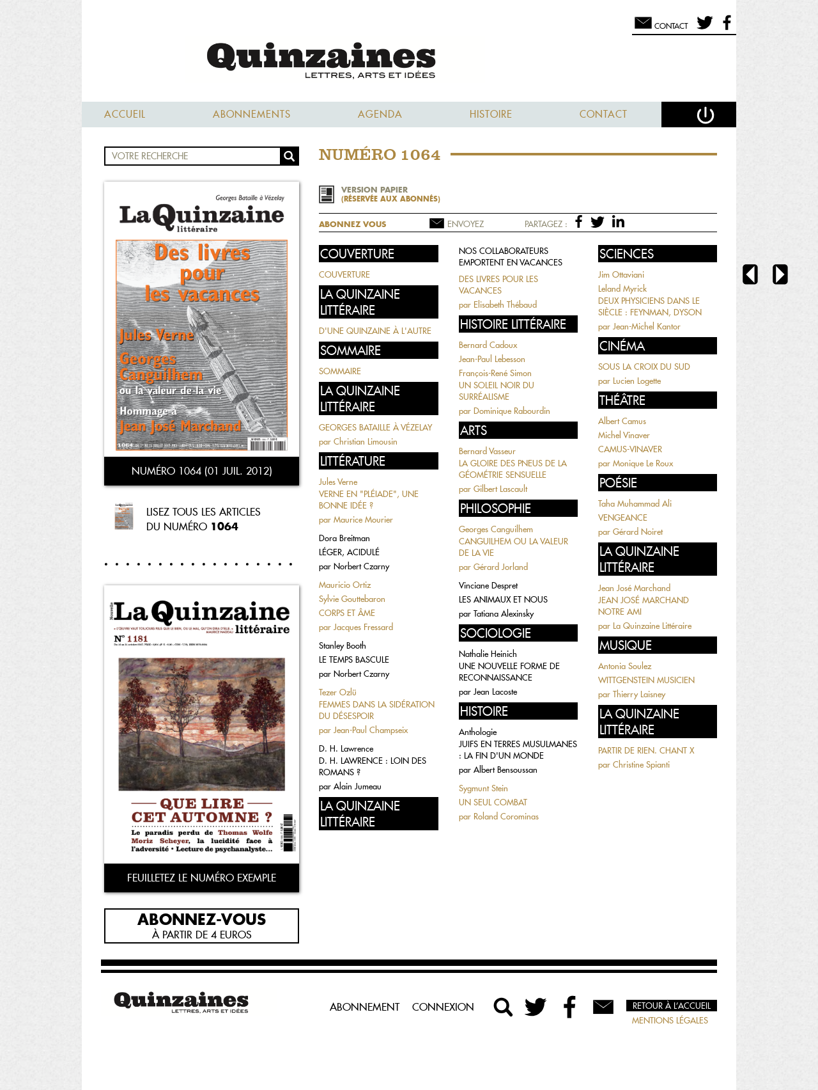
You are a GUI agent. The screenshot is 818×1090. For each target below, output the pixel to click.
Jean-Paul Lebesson (492, 359)
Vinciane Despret (488, 585)
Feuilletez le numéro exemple (201, 877)
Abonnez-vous (201, 919)
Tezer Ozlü (338, 692)
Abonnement (364, 1006)
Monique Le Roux (643, 463)
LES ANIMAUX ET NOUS (503, 599)
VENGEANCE (622, 517)
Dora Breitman (344, 538)
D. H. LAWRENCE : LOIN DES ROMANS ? (372, 766)
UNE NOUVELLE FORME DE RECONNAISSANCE (509, 672)
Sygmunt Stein (483, 788)
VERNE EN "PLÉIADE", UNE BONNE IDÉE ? (369, 499)
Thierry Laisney (639, 694)
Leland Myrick (622, 288)
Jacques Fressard (363, 627)
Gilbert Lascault (500, 489)
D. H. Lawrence (346, 748)
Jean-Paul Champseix (371, 730)
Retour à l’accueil (672, 1005)
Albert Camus (622, 421)
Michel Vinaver (624, 435)
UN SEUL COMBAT (493, 802)
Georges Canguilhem (496, 529)
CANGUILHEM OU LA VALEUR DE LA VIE (513, 547)
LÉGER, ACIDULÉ (349, 552)
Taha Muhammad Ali (635, 503)
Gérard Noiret (638, 531)
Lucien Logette (637, 380)
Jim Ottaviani (621, 274)
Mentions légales (670, 1020)
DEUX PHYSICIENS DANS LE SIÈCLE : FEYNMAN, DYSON (650, 306)
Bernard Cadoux (488, 345)
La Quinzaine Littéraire (652, 625)
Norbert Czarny (361, 566)
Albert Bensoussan (505, 769)
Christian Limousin (365, 441)
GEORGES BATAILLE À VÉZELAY (375, 427)
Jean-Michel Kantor (647, 326)
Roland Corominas (506, 816)
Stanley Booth (342, 645)
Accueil (125, 114)
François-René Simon (495, 373)
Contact (604, 114)
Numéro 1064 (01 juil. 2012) (202, 470)
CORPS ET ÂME (347, 613)
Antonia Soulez (624, 666)
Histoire (491, 114)
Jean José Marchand (634, 588)
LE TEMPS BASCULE (354, 659)
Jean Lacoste (495, 691)
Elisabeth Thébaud (505, 304)
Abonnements (252, 114)
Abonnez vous (352, 224)
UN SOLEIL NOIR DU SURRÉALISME (496, 391)
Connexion (443, 1006)
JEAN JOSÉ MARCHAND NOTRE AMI (643, 606)
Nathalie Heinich (488, 654)
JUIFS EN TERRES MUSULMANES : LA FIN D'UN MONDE (518, 750)
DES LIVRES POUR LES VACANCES (498, 285)
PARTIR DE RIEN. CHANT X (646, 750)
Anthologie (478, 732)
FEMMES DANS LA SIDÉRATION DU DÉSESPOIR (377, 710)
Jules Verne (338, 482)
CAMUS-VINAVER (630, 449)
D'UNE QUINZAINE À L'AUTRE (375, 331)
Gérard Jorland (501, 567)
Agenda (380, 114)
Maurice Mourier (363, 519)
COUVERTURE (344, 274)
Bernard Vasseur (487, 451)
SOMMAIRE (340, 371)
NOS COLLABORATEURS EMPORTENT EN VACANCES (510, 256)
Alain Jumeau (358, 786)
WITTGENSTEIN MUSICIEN (646, 680)
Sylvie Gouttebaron (352, 599)
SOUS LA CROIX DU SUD (644, 366)
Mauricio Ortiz (345, 585)
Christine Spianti (641, 764)
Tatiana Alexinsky (504, 613)
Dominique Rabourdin (512, 411)
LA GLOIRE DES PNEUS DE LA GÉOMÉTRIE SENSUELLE (513, 469)
